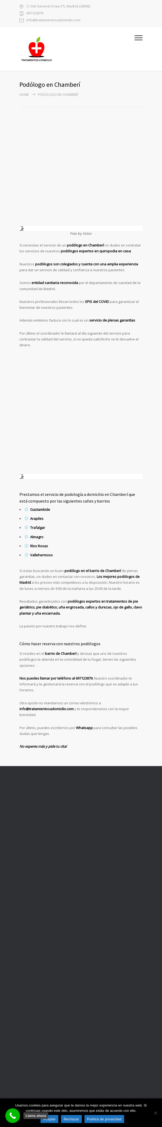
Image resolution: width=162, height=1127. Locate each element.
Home (24, 94)
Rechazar (71, 1119)
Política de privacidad (104, 1119)
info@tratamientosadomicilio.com (53, 20)
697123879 (34, 13)
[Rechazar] (155, 1113)
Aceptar (49, 1119)
